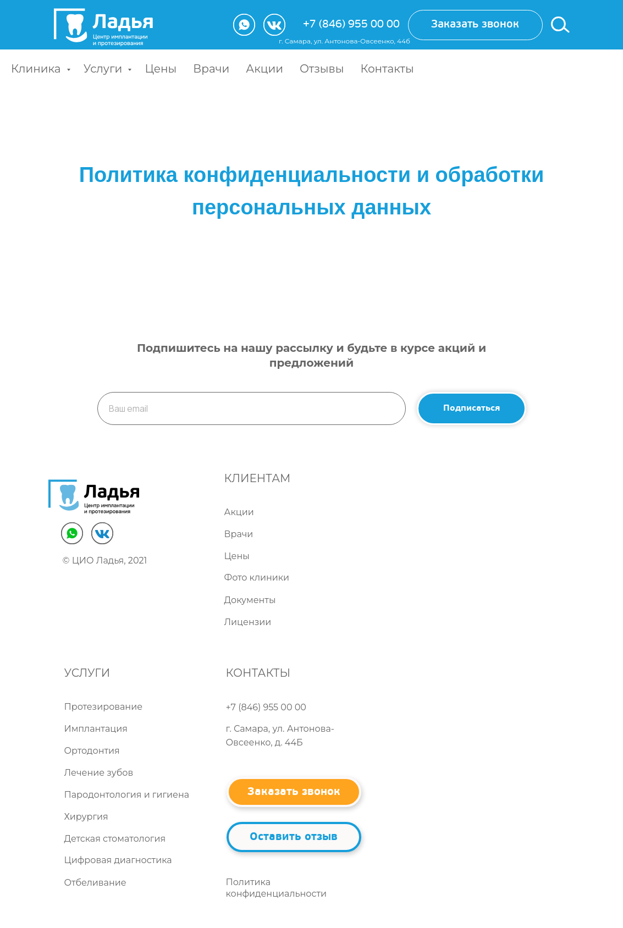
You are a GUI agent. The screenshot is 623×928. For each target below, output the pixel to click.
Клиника (37, 68)
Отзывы (322, 68)
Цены (161, 68)
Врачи (211, 68)
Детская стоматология (115, 838)
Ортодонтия (92, 750)
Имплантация (96, 728)
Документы (250, 600)
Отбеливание (95, 882)
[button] (475, 25)
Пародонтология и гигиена (127, 794)
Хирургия (86, 816)
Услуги (104, 68)
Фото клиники (257, 577)
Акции (264, 68)
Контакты (387, 68)
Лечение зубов (99, 772)
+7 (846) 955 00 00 (351, 24)
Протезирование (103, 706)
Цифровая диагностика (118, 860)
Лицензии (248, 622)
